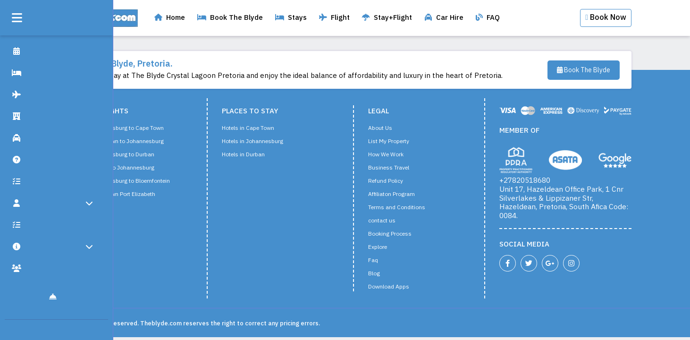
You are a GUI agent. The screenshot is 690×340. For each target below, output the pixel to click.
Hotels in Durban (260, 155)
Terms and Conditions (413, 208)
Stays (308, 18)
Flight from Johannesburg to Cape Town (129, 128)
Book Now (622, 17)
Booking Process (407, 234)
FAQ (505, 18)
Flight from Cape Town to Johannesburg (129, 141)
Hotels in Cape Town (265, 128)
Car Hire (460, 18)
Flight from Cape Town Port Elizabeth (124, 194)
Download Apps (405, 287)
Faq (390, 260)
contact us (398, 221)
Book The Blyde (247, 18)
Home (186, 18)
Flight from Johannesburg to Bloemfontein (132, 181)
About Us (397, 128)
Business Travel (405, 168)
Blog (391, 274)
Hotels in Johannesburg (269, 141)
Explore (394, 247)
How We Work (403, 155)
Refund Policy (402, 181)
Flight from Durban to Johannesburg (124, 168)
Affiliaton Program (408, 194)
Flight (351, 18)
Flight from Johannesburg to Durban (124, 155)
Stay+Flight (404, 18)
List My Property (405, 141)
